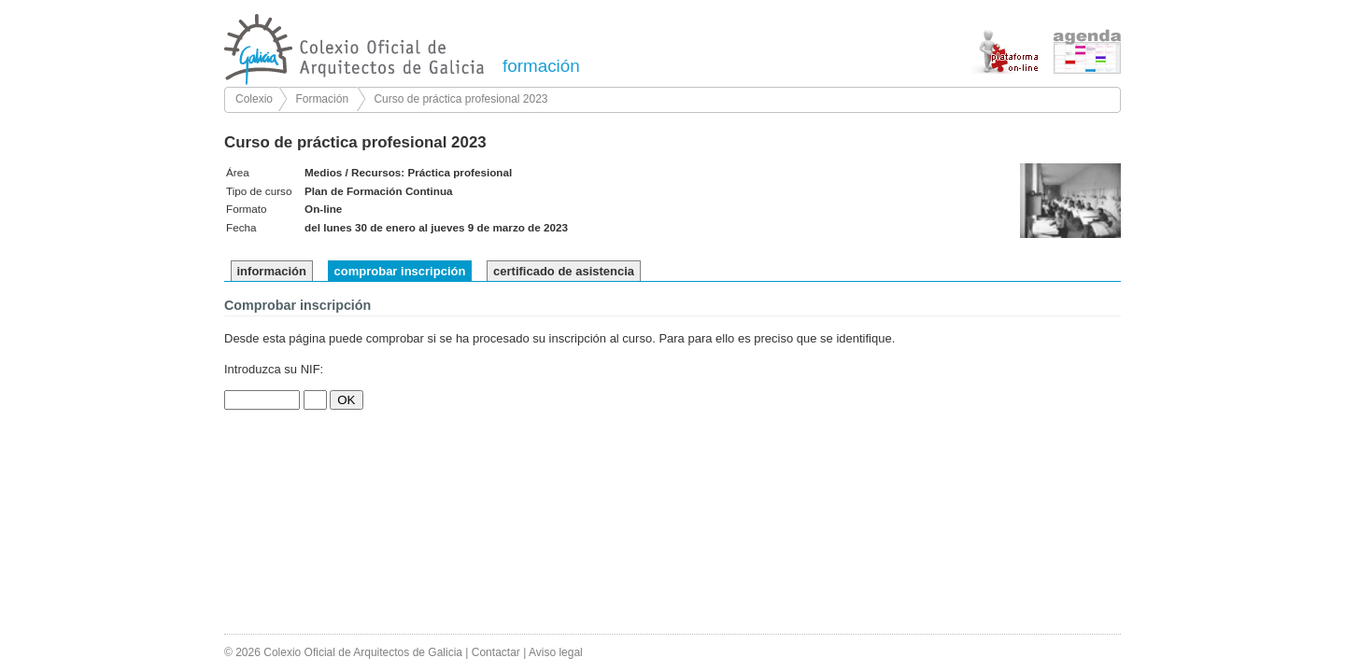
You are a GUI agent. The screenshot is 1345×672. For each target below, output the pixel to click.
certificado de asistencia (563, 271)
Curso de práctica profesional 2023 (460, 98)
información (271, 271)
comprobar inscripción (400, 271)
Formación (321, 98)
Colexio (254, 98)
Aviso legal (556, 652)
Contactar (496, 652)
